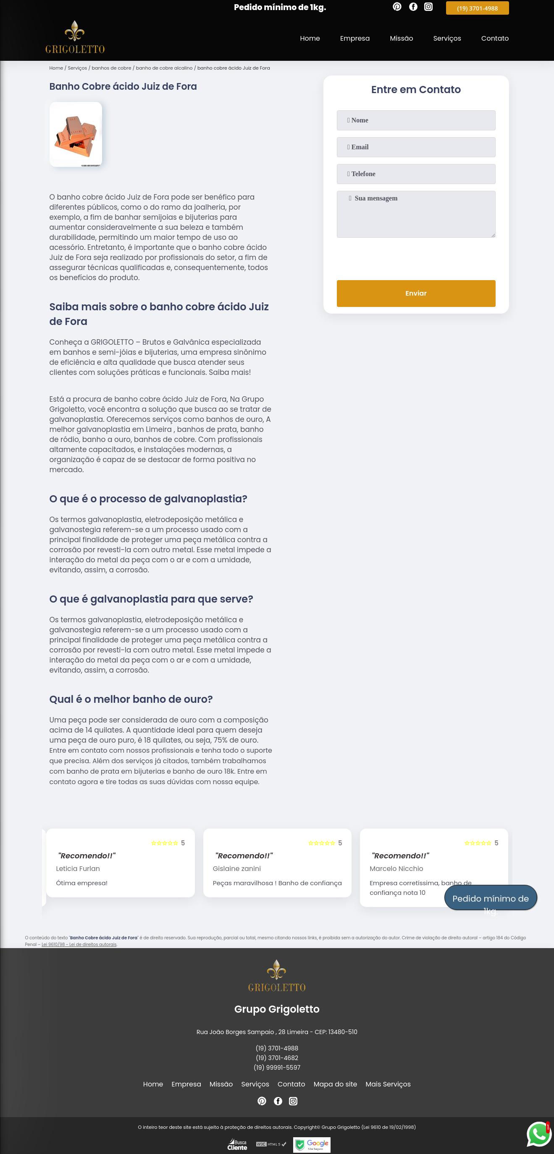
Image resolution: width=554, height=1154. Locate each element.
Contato (495, 38)
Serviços (447, 38)
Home (310, 38)
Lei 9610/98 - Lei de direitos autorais (79, 944)
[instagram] (428, 8)
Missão (401, 38)
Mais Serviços (388, 1084)
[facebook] (413, 8)
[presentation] (416, 257)
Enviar (415, 293)
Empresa (355, 38)
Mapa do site (335, 1084)
